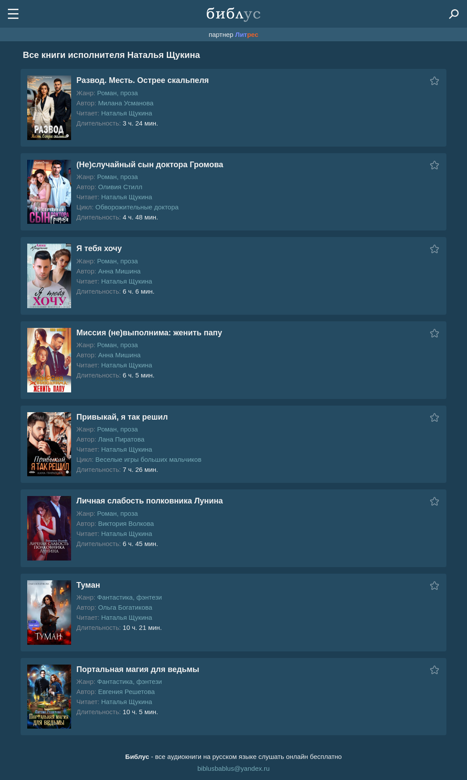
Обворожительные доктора (137, 207)
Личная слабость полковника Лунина (149, 500)
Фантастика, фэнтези (129, 597)
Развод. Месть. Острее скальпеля (142, 80)
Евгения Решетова (126, 691)
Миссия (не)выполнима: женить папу (149, 332)
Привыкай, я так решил (122, 417)
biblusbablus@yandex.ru (234, 768)
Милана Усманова (125, 103)
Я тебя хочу (99, 248)
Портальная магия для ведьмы (137, 669)
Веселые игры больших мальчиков (148, 459)
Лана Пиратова (121, 439)
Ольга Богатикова (125, 607)
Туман (88, 585)
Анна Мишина (119, 271)
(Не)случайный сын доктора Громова (149, 164)
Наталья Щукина (126, 113)
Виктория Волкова (126, 523)
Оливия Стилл (120, 187)
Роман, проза (117, 93)
